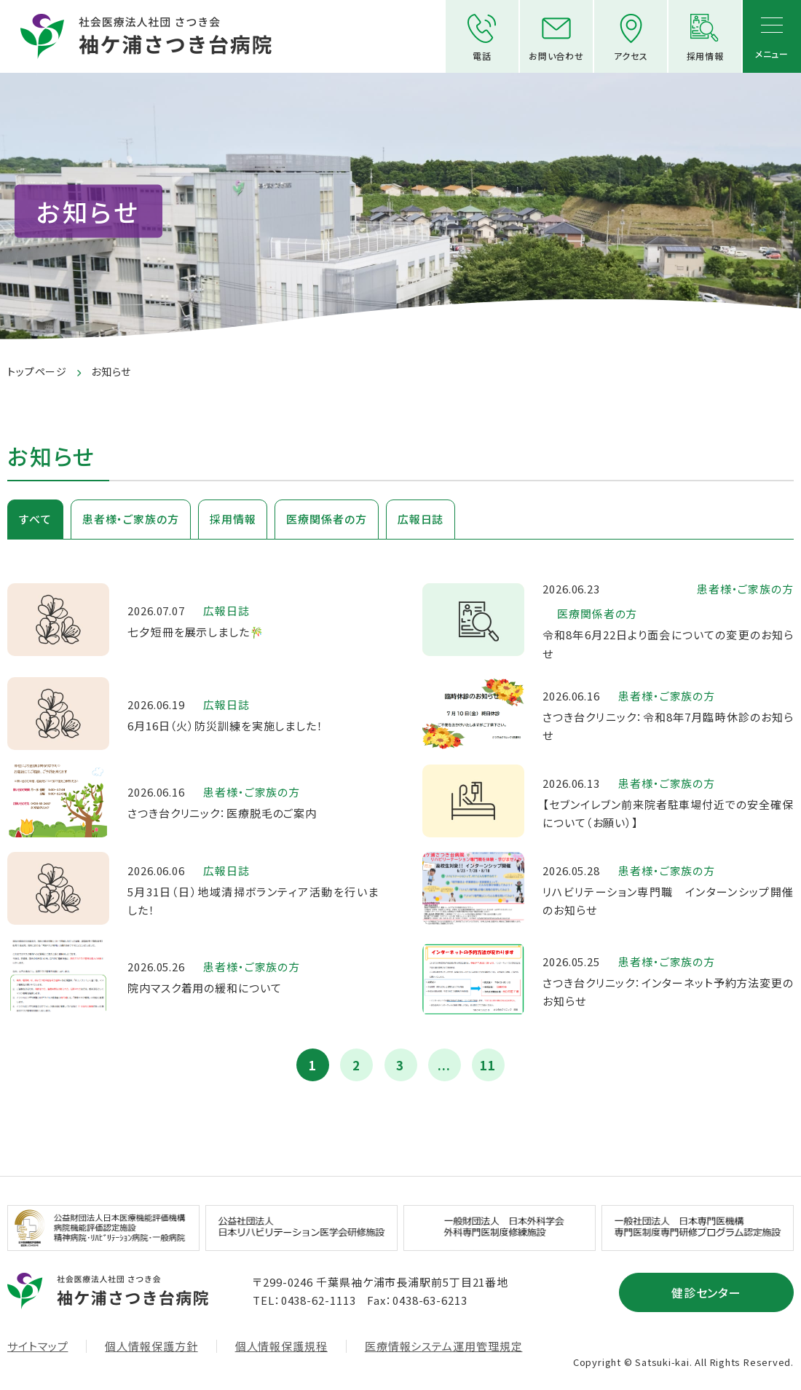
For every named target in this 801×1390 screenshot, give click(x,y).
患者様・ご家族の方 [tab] (130, 518)
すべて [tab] (35, 518)
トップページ (37, 371)
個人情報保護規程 (281, 1346)
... (444, 1065)
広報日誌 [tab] (421, 518)
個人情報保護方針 (151, 1346)
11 (488, 1065)
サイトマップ (37, 1346)
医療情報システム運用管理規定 (444, 1346)
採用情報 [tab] (233, 518)
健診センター (706, 1292)
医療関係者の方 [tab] (326, 518)
